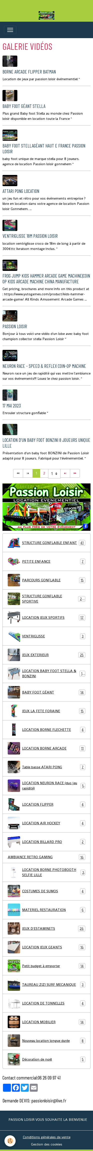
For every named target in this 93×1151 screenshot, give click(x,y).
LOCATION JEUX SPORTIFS (46, 617)
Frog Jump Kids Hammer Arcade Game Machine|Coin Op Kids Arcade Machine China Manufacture (46, 278)
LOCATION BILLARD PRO (46, 842)
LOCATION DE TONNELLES (46, 1003)
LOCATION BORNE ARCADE (46, 748)
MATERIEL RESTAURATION (46, 910)
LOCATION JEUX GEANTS (46, 947)
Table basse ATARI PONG (46, 767)
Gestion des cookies (46, 1144)
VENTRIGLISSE (46, 636)
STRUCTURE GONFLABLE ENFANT (46, 543)
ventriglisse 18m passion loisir (30, 236)
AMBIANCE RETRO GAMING (46, 857)
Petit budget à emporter (46, 966)
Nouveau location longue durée (46, 1040)
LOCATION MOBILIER (46, 1022)
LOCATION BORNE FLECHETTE (46, 729)
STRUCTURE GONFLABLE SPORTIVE (46, 599)
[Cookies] (10, 1141)
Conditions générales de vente (46, 1137)
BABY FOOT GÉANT (46, 692)
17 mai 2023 (11, 405)
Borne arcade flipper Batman (29, 72)
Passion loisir (14, 326)
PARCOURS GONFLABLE (46, 580)
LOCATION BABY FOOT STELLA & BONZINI (46, 673)
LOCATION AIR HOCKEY (46, 823)
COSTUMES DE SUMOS (46, 891)
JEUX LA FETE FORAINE (46, 711)
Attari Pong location (20, 191)
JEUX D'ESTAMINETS (46, 928)
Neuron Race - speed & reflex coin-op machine (44, 366)
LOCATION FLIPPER (46, 804)
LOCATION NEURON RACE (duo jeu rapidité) (46, 785)
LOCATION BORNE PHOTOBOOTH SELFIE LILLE (46, 872)
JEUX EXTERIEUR (46, 655)
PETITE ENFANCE (46, 561)
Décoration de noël (46, 1059)
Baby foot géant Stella (23, 106)
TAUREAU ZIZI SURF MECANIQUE (46, 984)
